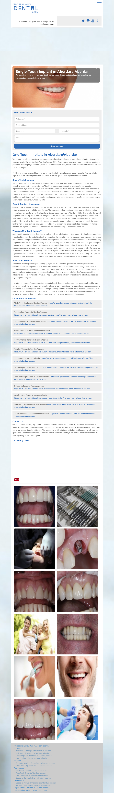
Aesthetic (17, 761)
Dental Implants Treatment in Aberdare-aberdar (34, 756)
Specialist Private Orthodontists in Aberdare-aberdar (36, 783)
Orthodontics (19, 780)
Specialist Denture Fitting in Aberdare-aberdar (33, 778)
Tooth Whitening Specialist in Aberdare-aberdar (34, 766)
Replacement (19, 768)
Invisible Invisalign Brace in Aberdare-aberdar (33, 785)
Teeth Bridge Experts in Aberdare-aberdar (32, 775)
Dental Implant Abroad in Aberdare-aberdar (30, 790)
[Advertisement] (57, 46)
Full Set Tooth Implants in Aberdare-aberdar (32, 753)
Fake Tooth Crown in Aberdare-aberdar (31, 773)
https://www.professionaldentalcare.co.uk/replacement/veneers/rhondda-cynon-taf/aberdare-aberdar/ (52, 352)
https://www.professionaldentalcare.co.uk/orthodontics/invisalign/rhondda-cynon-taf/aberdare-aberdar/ (53, 398)
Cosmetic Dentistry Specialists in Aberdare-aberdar (35, 763)
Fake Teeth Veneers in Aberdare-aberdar (31, 771)
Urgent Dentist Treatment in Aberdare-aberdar (31, 788)
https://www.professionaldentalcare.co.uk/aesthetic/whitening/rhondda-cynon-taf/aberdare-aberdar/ (52, 343)
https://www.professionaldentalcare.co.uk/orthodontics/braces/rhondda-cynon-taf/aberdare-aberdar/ (52, 389)
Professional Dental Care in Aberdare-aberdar (31, 746)
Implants (17, 748)
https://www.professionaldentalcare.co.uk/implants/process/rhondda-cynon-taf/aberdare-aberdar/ (51, 315)
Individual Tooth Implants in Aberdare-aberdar (33, 751)
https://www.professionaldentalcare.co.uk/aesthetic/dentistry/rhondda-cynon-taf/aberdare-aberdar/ (51, 333)
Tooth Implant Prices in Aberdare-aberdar (31, 758)
